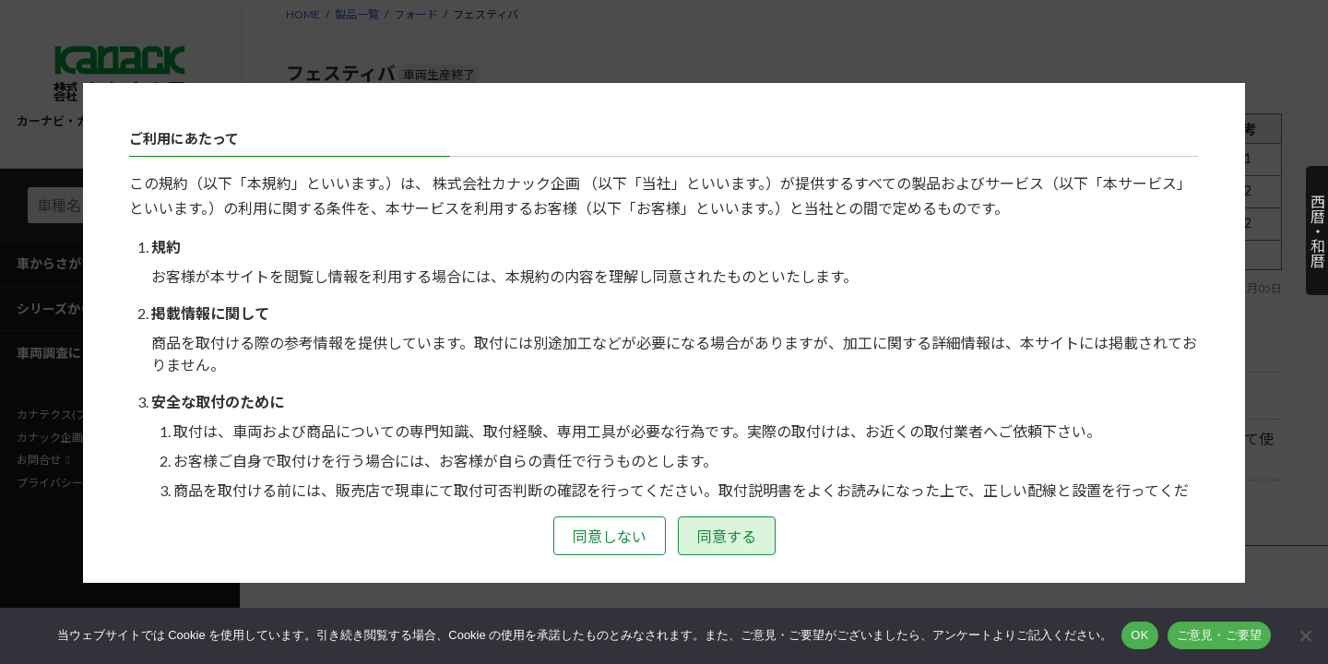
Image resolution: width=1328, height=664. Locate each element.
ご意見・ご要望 (1220, 635)
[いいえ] (1305, 635)
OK (1139, 635)
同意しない (609, 536)
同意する (726, 536)
